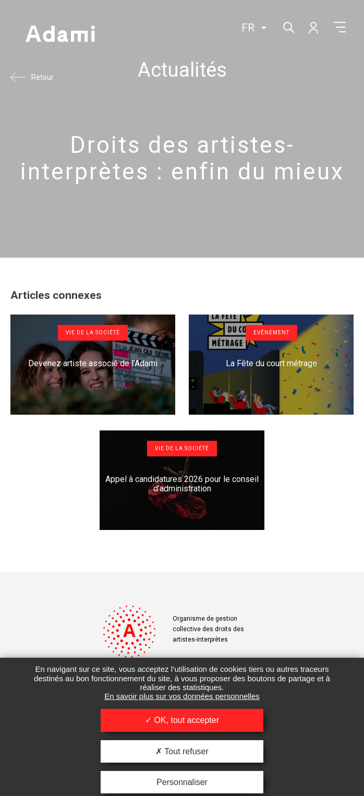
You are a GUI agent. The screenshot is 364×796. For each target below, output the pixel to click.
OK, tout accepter (182, 720)
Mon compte (313, 27)
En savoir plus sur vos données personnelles (182, 696)
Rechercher (287, 26)
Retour (42, 77)
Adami (60, 34)
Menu (340, 27)
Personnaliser (182, 782)
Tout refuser (182, 751)
